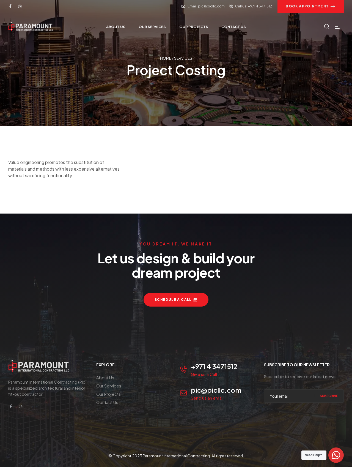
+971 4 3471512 (214, 366)
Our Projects (108, 394)
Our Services (108, 385)
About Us (105, 377)
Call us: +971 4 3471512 (253, 6)
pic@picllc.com (216, 390)
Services (183, 58)
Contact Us (107, 402)
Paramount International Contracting (176, 455)
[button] (310, 6)
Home (165, 58)
